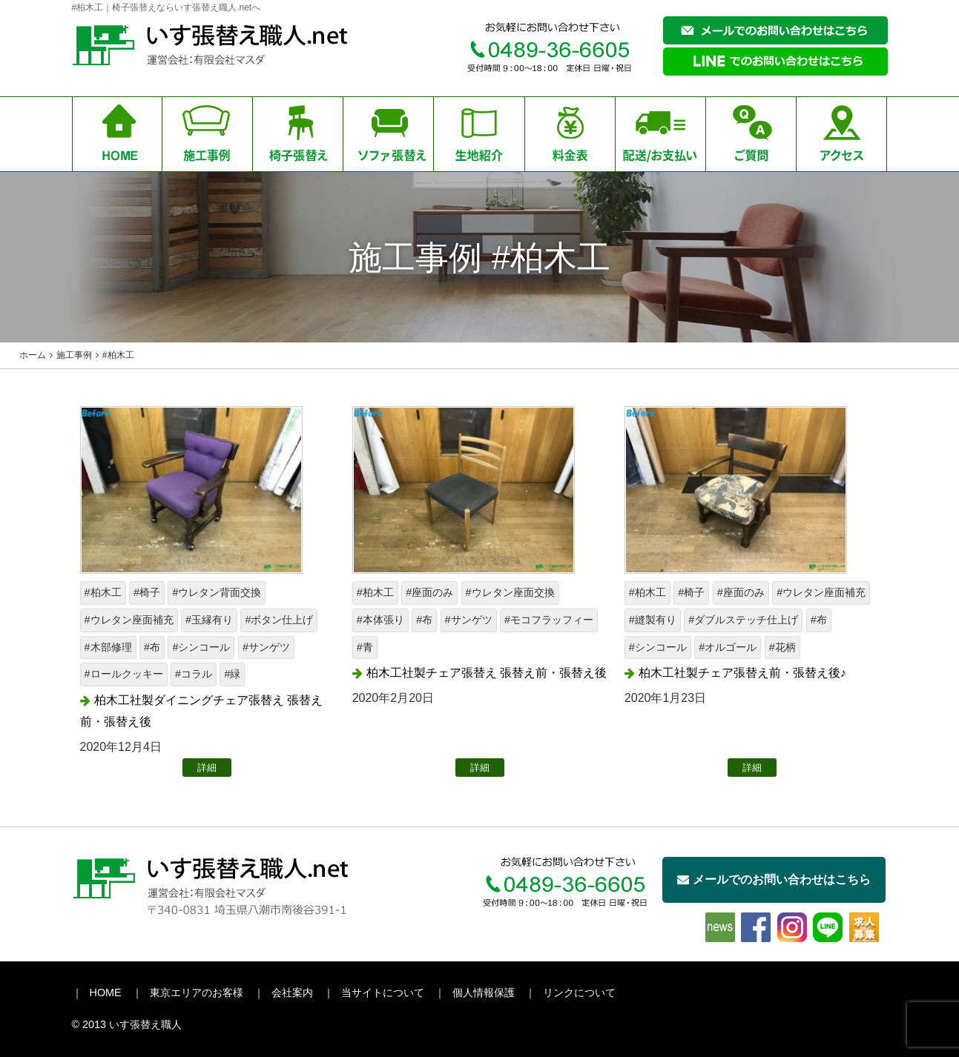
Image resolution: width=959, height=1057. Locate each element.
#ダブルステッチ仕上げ (743, 620)
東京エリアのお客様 (196, 992)
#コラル (193, 674)
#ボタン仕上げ (279, 620)
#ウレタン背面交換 (216, 592)
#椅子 (147, 592)
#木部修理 (108, 647)
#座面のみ (429, 592)
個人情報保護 (483, 992)
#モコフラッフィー (548, 620)
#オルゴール (728, 647)
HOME (106, 992)
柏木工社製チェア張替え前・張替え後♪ (742, 672)
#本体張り (380, 620)
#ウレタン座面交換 (510, 592)
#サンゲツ (266, 647)
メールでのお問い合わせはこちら (774, 879)
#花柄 (782, 647)
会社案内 (292, 992)
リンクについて (579, 992)
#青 (365, 647)
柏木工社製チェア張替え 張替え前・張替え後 (486, 672)
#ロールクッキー (124, 674)
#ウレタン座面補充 (129, 620)
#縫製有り (652, 620)
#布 (152, 647)
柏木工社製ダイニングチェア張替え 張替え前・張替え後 (201, 711)
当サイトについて (382, 992)
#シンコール (201, 647)
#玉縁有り (209, 620)
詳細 (207, 767)
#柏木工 (103, 592)
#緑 (232, 674)
